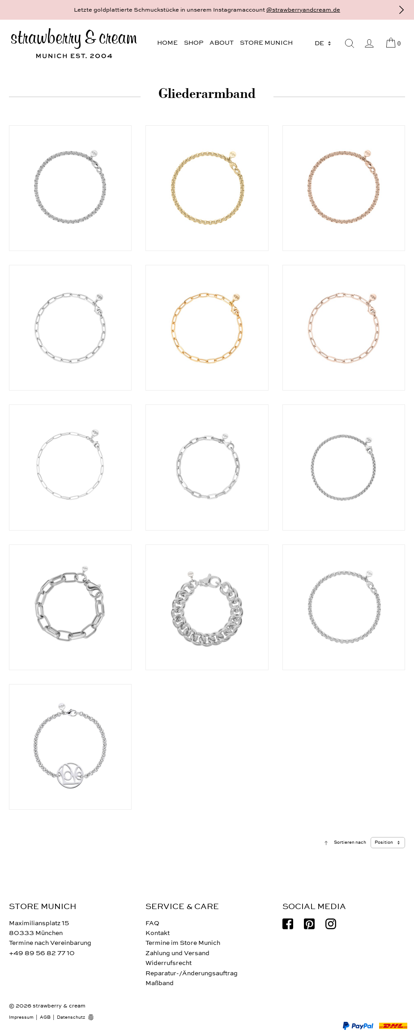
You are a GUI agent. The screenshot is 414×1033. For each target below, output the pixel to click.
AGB (45, 1017)
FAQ (152, 923)
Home (167, 43)
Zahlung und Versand (177, 953)
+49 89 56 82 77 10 (42, 953)
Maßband (159, 983)
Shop (193, 43)
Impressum (21, 1017)
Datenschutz (71, 1017)
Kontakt (157, 933)
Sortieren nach (350, 842)
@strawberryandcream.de (303, 9)
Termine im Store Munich (182, 943)
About (221, 43)
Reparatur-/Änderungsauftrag (191, 973)
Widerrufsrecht (168, 963)
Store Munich (266, 43)
